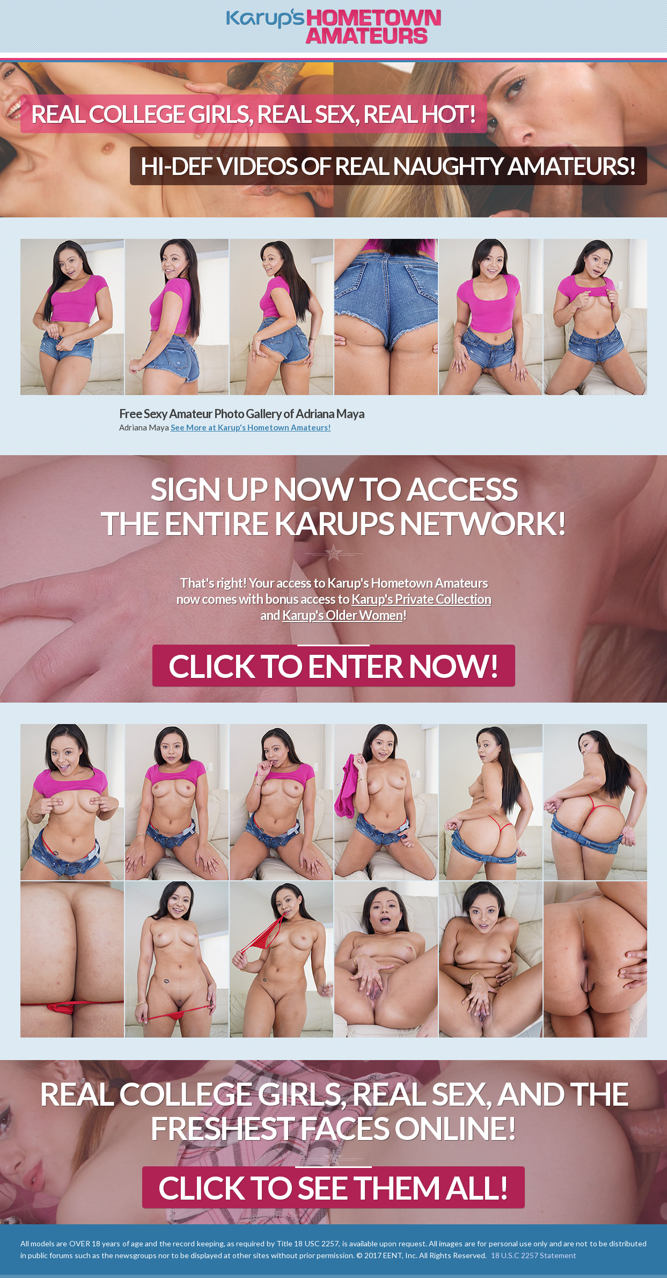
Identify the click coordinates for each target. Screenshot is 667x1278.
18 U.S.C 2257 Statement (533, 1255)
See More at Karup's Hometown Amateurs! (251, 427)
